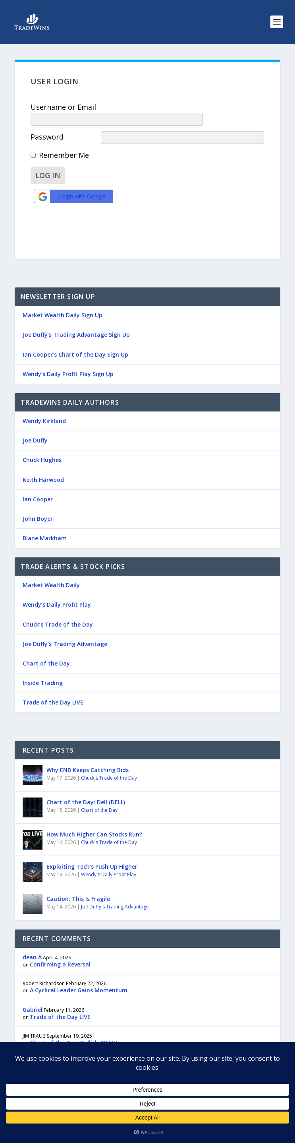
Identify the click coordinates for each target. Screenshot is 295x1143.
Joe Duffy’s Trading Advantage (65, 631)
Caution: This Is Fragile (78, 886)
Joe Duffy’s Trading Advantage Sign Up (76, 322)
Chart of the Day (46, 650)
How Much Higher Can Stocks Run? (94, 821)
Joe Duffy (35, 427)
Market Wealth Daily (51, 572)
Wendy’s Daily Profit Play (57, 592)
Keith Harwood (43, 467)
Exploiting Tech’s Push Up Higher (91, 854)
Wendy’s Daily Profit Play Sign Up (68, 361)
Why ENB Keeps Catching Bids (87, 757)
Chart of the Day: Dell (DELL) (85, 789)
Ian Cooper (38, 486)
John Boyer (38, 506)
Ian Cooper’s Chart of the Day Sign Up (75, 341)
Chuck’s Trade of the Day (58, 611)
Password (47, 125)
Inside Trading (43, 670)
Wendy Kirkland (44, 408)
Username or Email (63, 107)
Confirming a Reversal (60, 951)
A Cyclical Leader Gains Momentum (78, 977)
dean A (32, 944)
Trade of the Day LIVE (53, 689)
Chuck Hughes (42, 447)
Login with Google (71, 185)
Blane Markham (45, 525)
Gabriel (32, 997)
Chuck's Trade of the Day (109, 765)
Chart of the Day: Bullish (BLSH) (73, 1030)
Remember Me (64, 143)
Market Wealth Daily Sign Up (62, 302)
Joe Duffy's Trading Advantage (115, 894)
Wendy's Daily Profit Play (108, 861)
